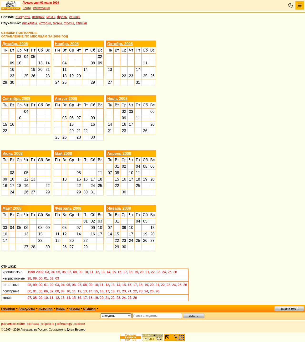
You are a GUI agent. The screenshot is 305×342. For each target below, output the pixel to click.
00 (40, 278)
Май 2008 (63, 153)
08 (93, 63)
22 (124, 76)
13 (40, 63)
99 (35, 278)
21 (48, 69)
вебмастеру (64, 324)
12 (26, 179)
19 (33, 69)
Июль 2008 (117, 99)
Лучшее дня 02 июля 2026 (41, 2)
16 (12, 69)
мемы (50, 17)
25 (26, 76)
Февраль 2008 (68, 208)
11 (64, 69)
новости (79, 324)
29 (5, 82)
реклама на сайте (13, 324)
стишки (74, 17)
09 (12, 63)
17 (138, 69)
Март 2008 (11, 208)
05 (33, 57)
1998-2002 (35, 272)
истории (38, 17)
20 (40, 69)
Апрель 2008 (119, 153)
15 (5, 124)
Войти (27, 8)
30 (12, 82)
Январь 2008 (119, 208)
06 (71, 118)
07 (78, 118)
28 (48, 76)
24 (57, 82)
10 (19, 63)
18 (64, 76)
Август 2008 (66, 99)
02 (100, 57)
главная (8, 309)
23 (12, 76)
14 (48, 63)
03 (19, 57)
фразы (62, 17)
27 (110, 82)
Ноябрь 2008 (67, 44)
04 (26, 57)
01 (117, 166)
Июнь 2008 (12, 153)
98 (29, 278)
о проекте (47, 324)
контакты (33, 324)
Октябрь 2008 (120, 44)
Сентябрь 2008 (16, 99)
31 (138, 82)
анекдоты (22, 17)
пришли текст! (289, 308)
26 (33, 76)
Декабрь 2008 (15, 44)
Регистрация (41, 8)
